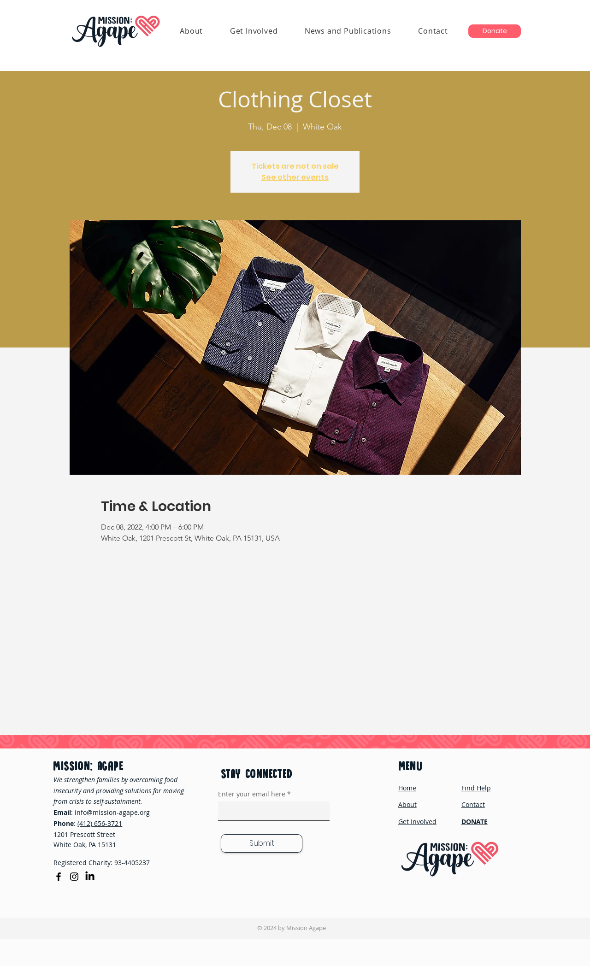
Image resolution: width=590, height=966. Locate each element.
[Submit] (261, 843)
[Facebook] (58, 876)
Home (407, 787)
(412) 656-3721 (99, 823)
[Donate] (494, 31)
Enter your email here (251, 794)
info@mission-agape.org (112, 812)
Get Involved (417, 821)
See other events (295, 177)
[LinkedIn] (89, 876)
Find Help (476, 787)
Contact (473, 804)
